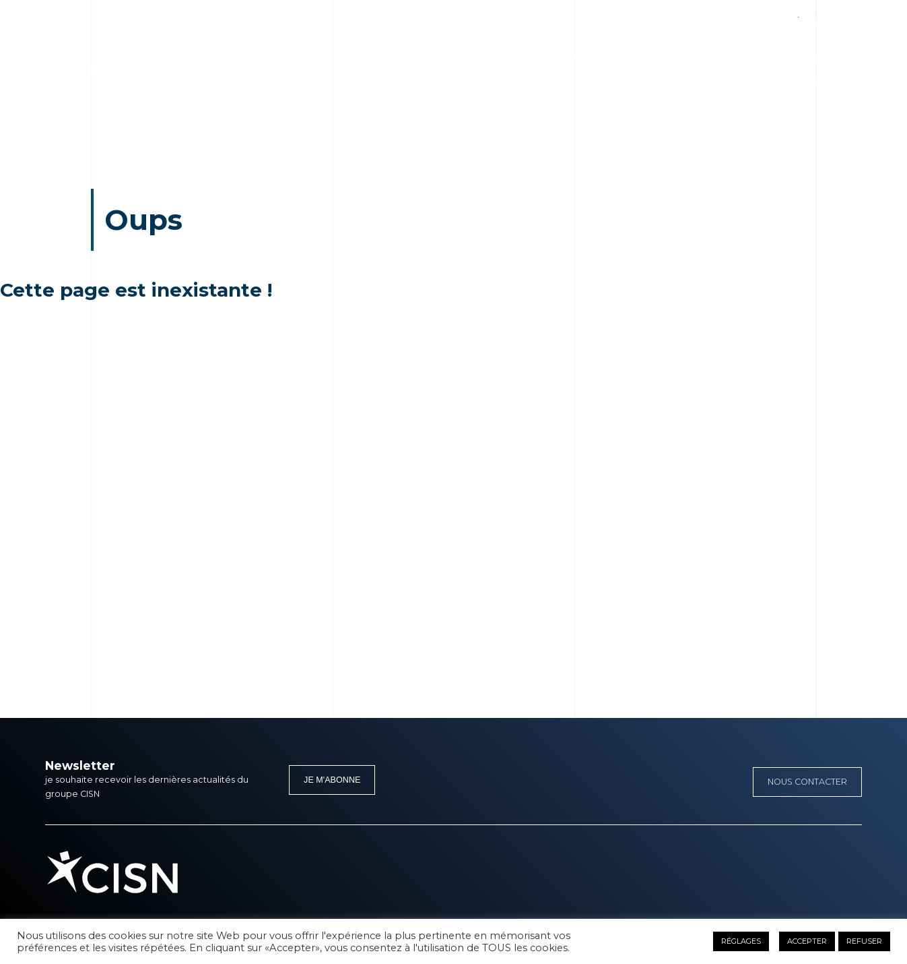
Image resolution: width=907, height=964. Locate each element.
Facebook (712, 15)
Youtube (839, 15)
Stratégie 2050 (555, 58)
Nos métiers (478, 58)
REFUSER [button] (864, 941)
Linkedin (744, 15)
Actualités (712, 58)
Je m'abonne (332, 780)
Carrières (816, 58)
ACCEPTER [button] (807, 941)
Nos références (639, 58)
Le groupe (413, 58)
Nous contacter (807, 782)
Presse (765, 58)
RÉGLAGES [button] (741, 941)
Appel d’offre (807, 82)
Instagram (807, 15)
